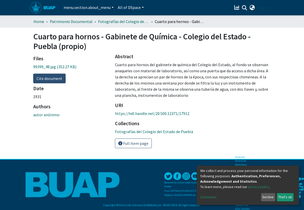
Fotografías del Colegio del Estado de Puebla (123, 21)
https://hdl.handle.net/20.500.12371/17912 (152, 113)
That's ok (285, 197)
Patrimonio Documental (71, 21)
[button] (252, 8)
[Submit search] (244, 8)
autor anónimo (46, 114)
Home (38, 21)
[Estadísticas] (237, 8)
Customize (208, 197)
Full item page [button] (133, 143)
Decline (268, 197)
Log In (263, 7)
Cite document (49, 78)
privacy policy (258, 186)
